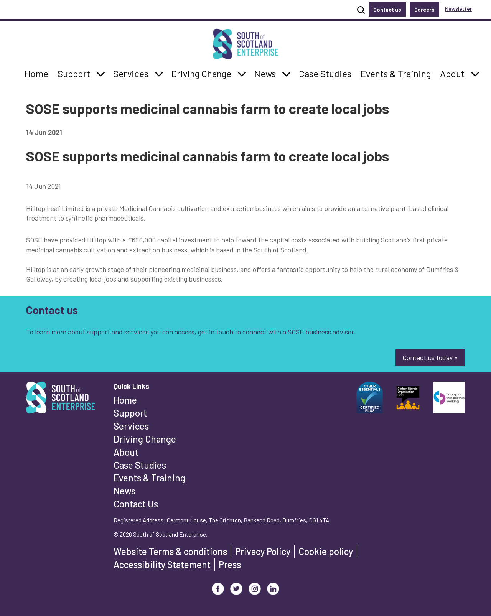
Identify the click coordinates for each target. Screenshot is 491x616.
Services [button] (133, 73)
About (126, 452)
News (124, 490)
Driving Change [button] (201, 73)
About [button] (454, 73)
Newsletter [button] (458, 8)
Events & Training (149, 477)
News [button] (267, 73)
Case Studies (140, 465)
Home (125, 399)
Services (131, 426)
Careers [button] (424, 9)
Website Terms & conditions (170, 551)
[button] (101, 73)
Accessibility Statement (162, 564)
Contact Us (136, 503)
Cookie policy (325, 551)
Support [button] (76, 73)
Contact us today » (430, 357)
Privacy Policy (262, 551)
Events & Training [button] (395, 73)
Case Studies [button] (324, 73)
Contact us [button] (387, 9)
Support (130, 412)
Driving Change (145, 439)
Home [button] (38, 73)
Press (230, 564)
